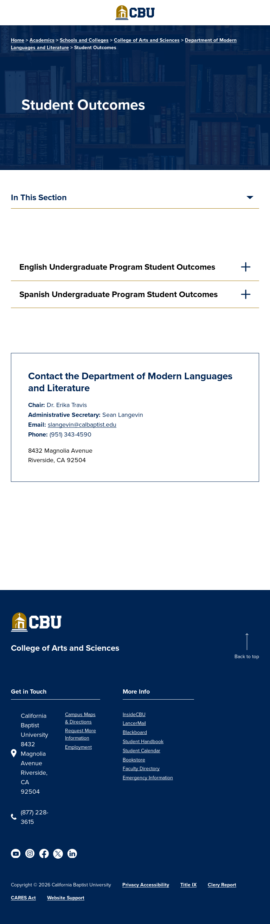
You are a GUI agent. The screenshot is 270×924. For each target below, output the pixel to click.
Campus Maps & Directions (80, 718)
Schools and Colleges (84, 40)
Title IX (188, 885)
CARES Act (23, 898)
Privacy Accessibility (145, 885)
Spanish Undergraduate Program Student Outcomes (118, 294)
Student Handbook (143, 741)
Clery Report (222, 885)
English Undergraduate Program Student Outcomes (117, 267)
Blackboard (135, 732)
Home (17, 40)
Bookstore (134, 759)
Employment (78, 747)
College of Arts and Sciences (147, 40)
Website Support (65, 898)
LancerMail (134, 723)
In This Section (39, 198)
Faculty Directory (141, 768)
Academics (42, 40)
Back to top (246, 656)
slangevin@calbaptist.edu (82, 424)
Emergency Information (148, 777)
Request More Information (80, 734)
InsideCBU (134, 714)
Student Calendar (141, 750)
